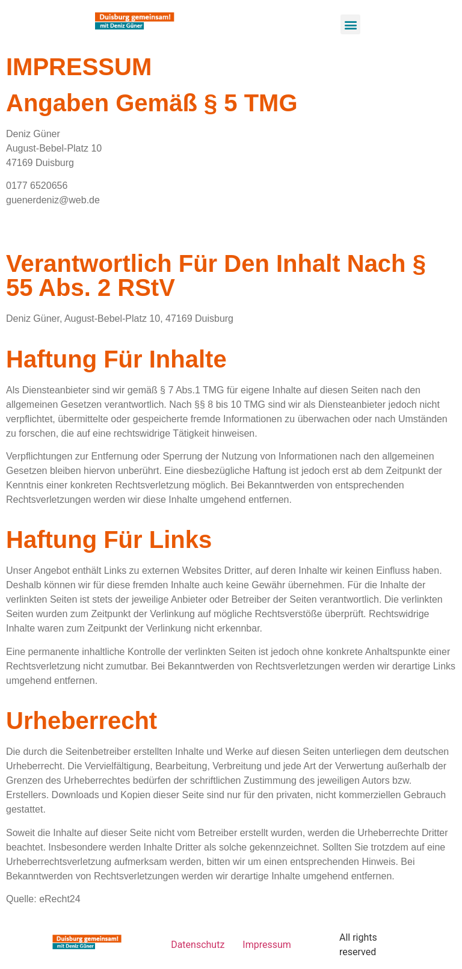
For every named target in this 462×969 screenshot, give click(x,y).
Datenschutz (197, 944)
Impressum (266, 944)
